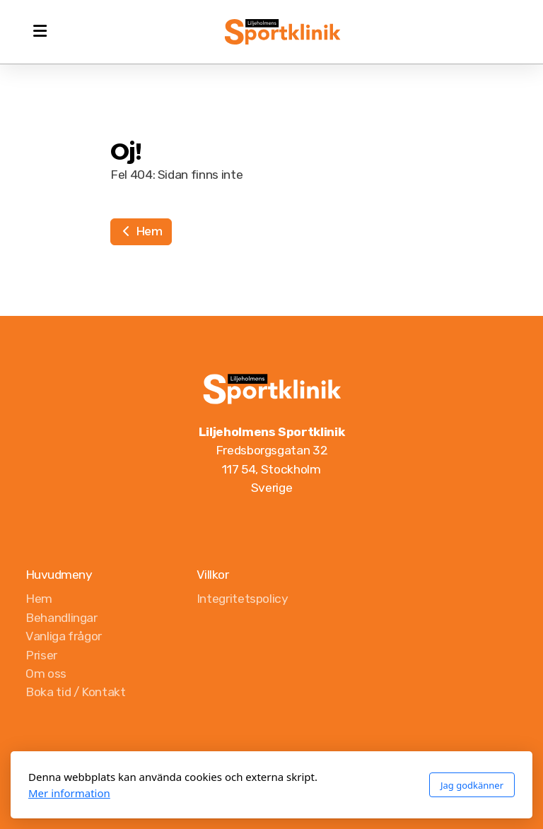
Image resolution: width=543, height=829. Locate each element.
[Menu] (39, 31)
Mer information (69, 793)
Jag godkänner (471, 785)
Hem (141, 231)
